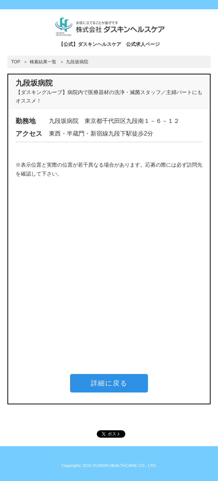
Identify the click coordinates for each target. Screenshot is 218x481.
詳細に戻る (109, 383)
